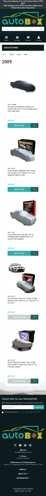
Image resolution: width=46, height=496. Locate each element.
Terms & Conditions (25, 412)
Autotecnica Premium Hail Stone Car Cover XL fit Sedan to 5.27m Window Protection (21, 173)
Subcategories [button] (11, 48)
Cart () (28, 38)
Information (23, 478)
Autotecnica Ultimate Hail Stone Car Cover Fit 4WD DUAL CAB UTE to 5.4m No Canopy (22, 364)
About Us (23, 474)
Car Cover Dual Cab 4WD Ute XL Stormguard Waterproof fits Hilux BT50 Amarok (21, 236)
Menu (6, 38)
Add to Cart (19, 125)
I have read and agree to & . (21, 412)
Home (4, 54)
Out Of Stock (19, 317)
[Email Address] (18, 407)
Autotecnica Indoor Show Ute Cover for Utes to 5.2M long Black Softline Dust (23, 109)
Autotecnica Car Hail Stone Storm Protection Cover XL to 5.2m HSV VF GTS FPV (23, 300)
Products (17, 38)
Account (38, 38)
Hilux (19, 54)
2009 (25, 54)
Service (23, 469)
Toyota (11, 54)
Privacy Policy (36, 412)
